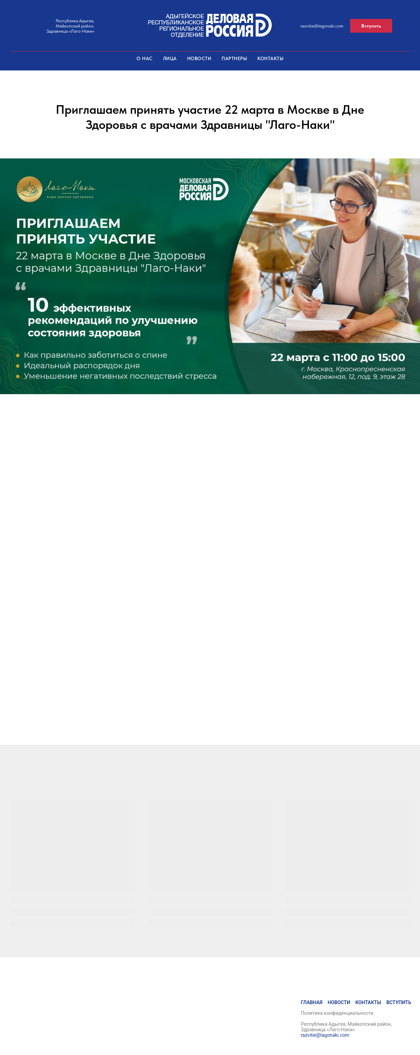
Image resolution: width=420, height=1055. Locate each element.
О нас (145, 58)
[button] (371, 26)
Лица (170, 58)
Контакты (270, 58)
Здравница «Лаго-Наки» (70, 31)
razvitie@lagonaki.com (321, 26)
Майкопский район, (75, 26)
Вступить (398, 1002)
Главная (311, 1002)
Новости (199, 58)
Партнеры (234, 58)
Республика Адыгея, (75, 20)
